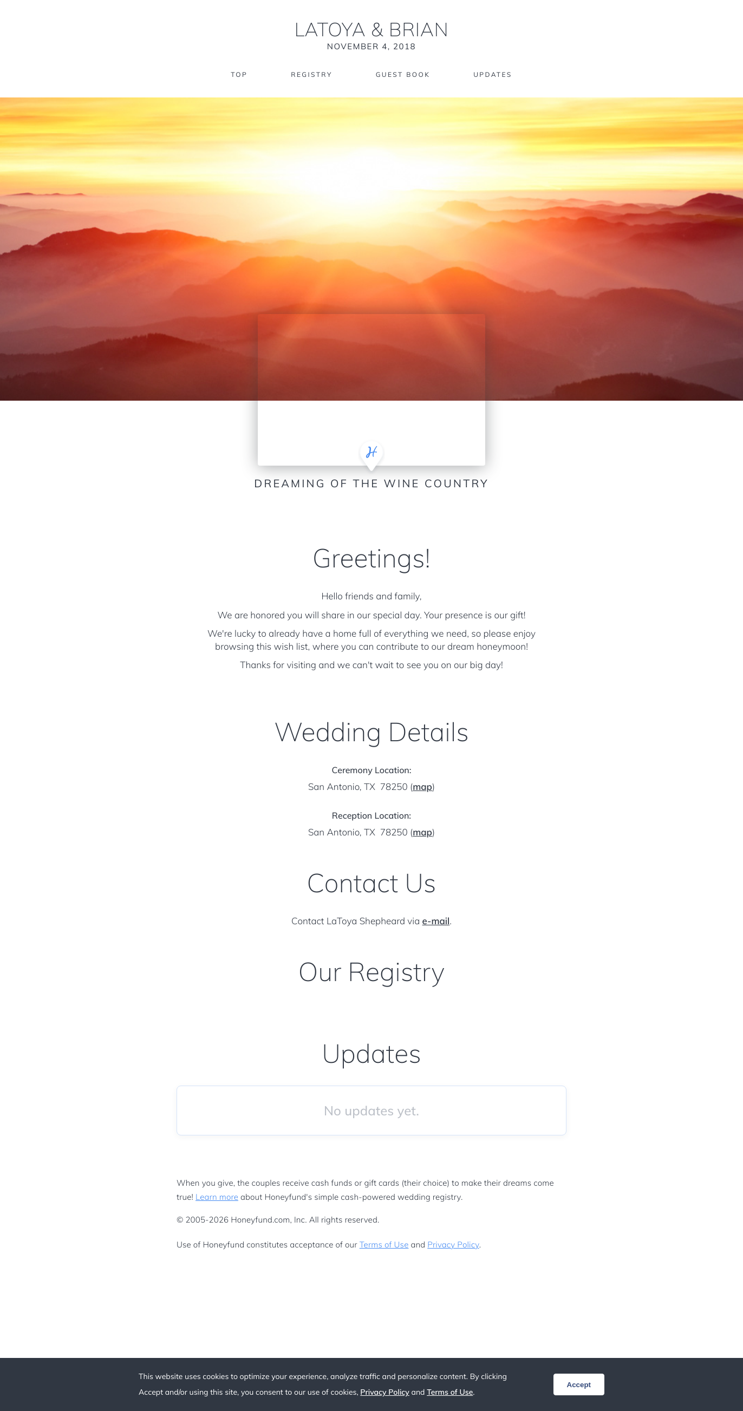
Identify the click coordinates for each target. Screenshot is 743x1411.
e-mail (436, 921)
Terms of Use (384, 1244)
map (422, 787)
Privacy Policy (453, 1244)
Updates (492, 74)
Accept (579, 1385)
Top (239, 74)
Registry (311, 74)
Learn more (216, 1197)
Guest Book (403, 74)
